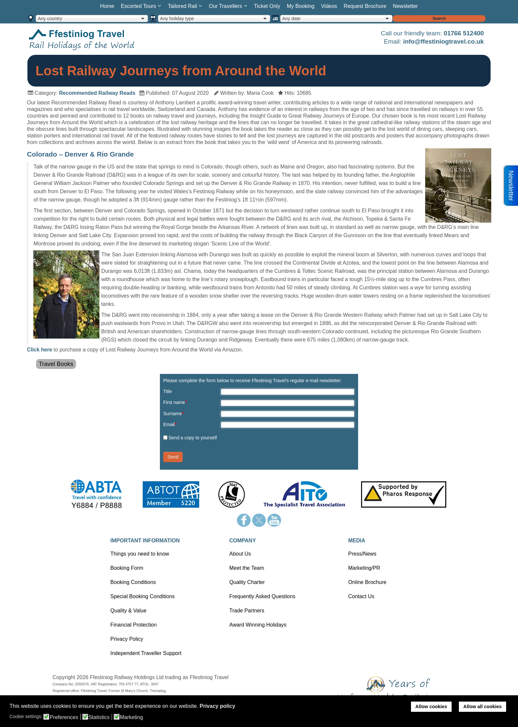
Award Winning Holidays (257, 625)
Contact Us (361, 596)
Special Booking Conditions (142, 596)
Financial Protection (133, 625)
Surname (173, 413)
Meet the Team (246, 568)
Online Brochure (367, 582)
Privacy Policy (126, 639)
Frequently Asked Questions (262, 596)
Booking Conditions (133, 582)
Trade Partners (246, 610)
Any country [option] (50, 18)
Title (167, 391)
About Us (240, 554)
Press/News (362, 554)
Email (169, 424)
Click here (39, 349)
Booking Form (126, 568)
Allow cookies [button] (431, 706)
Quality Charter (247, 582)
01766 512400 (464, 33)
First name (175, 402)
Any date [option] (291, 18)
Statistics (99, 717)
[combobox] (92, 18)
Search (439, 18)
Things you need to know (139, 554)
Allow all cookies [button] (482, 706)
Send (172, 456)
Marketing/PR (364, 568)
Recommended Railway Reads (97, 93)
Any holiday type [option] (177, 18)
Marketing (131, 717)
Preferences (64, 717)
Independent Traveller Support (145, 653)
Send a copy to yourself (192, 437)
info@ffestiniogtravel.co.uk (443, 41)
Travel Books (56, 364)
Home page (92, 39)
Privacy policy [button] (217, 706)
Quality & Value (128, 610)
